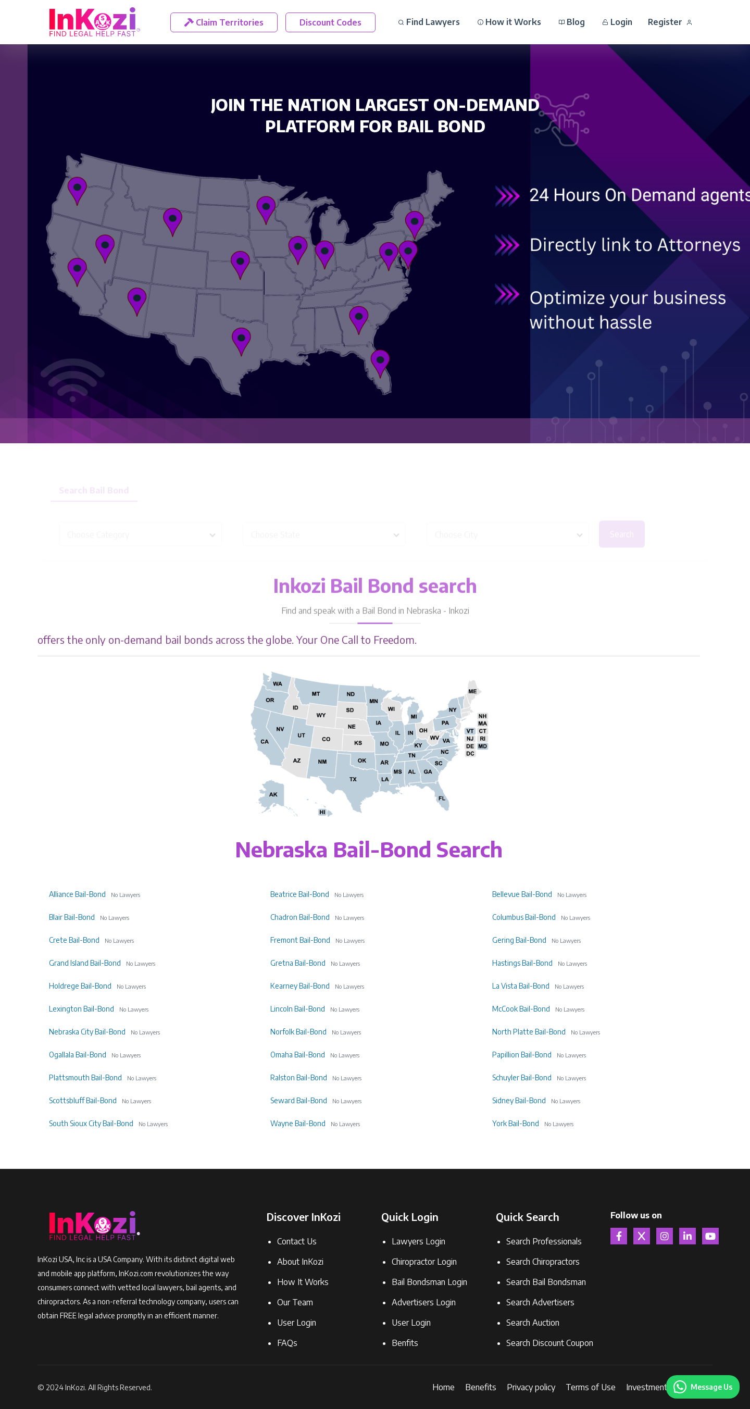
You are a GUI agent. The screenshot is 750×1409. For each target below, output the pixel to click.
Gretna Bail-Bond (298, 962)
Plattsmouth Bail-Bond (85, 1077)
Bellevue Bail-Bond (522, 894)
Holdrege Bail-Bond (80, 985)
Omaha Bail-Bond (297, 1054)
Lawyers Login (418, 1241)
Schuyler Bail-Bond (522, 1077)
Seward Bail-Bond (298, 1100)
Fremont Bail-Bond (300, 940)
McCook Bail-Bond (521, 1008)
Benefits (480, 1387)
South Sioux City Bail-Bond (91, 1123)
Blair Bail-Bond (72, 917)
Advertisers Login (424, 1302)
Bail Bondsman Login (429, 1282)
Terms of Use (591, 1387)
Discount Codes (330, 22)
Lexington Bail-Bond (81, 1008)
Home (443, 1387)
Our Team (295, 1302)
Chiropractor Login (424, 1261)
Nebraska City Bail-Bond (87, 1031)
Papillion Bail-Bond (522, 1054)
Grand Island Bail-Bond (85, 962)
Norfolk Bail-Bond (298, 1031)
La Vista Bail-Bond (520, 985)
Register (670, 22)
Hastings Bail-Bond (522, 962)
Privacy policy (531, 1387)
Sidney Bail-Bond (519, 1100)
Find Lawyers (429, 22)
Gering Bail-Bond (519, 940)
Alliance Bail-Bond (77, 894)
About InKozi (300, 1261)
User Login (296, 1322)
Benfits (405, 1343)
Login (617, 22)
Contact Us (297, 1241)
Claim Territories (224, 22)
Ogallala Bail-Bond (77, 1054)
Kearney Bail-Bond (300, 985)
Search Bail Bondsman (546, 1282)
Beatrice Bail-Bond (299, 894)
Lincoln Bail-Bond (297, 1008)
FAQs (287, 1343)
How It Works (303, 1282)
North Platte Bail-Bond (529, 1031)
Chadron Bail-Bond (300, 917)
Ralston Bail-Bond (298, 1077)
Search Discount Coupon (549, 1343)
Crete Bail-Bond (74, 940)
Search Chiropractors (543, 1261)
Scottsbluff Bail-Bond (83, 1100)
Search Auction (532, 1322)
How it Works (509, 22)
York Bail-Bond (515, 1123)
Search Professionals (544, 1241)
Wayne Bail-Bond (298, 1123)
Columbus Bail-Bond (524, 917)
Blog (571, 22)
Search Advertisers (540, 1302)
